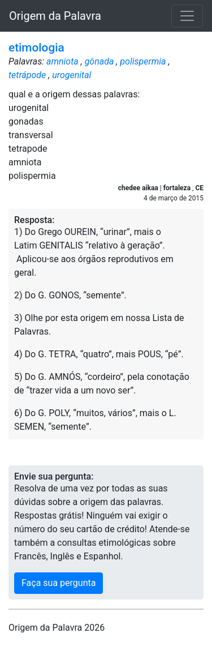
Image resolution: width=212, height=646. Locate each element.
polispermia (143, 61)
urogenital (71, 75)
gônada (99, 61)
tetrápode (27, 75)
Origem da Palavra (55, 16)
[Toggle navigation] (187, 16)
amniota (62, 61)
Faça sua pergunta (58, 582)
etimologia (36, 47)
